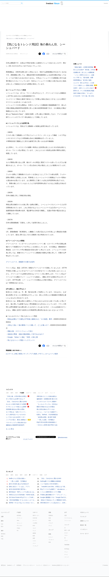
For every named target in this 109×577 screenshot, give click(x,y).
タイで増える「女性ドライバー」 (16, 412)
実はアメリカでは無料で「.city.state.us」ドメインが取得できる (60, 489)
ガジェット (19, 523)
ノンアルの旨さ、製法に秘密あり (16, 420)
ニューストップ (10, 35)
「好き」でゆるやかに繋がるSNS (16, 401)
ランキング (83, 516)
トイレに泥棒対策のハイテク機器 (50, 492)
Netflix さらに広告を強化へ (17, 478)
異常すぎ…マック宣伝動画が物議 (83, 90)
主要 (7, 393)
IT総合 (18, 528)
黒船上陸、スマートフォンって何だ (20, 331)
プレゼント (51, 539)
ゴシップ (40, 393)
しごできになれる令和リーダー (15, 417)
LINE (16, 354)
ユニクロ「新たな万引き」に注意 (83, 83)
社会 (2, 524)
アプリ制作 (33, 354)
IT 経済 (22, 393)
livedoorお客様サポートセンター (60, 565)
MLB (34, 525)
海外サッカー (36, 515)
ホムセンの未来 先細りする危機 (16, 404)
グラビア (51, 523)
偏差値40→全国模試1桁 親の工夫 (47, 399)
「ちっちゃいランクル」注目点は (47, 404)
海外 (16, 393)
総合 (7, 475)
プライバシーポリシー (29, 565)
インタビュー (83, 529)
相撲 (34, 538)
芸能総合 (51, 515)
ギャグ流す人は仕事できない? (15, 399)
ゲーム (66, 554)
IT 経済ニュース (19, 35)
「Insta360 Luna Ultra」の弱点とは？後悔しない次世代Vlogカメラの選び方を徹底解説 (67, 486)
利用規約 (19, 565)
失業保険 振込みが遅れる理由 (15, 409)
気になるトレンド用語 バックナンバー (21, 340)
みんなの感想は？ (58, 53)
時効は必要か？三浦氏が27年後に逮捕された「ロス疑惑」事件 (30, 319)
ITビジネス (19, 525)
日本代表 (35, 518)
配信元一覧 (83, 525)
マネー (66, 535)
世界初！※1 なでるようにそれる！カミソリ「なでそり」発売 (28, 503)
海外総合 (3, 533)
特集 (50, 542)
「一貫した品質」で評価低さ (46, 420)
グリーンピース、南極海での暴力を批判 (20, 262)
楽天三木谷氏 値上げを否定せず (19, 484)
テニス (34, 530)
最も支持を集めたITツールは (45, 409)
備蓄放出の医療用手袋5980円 (15, 425)
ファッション (67, 520)
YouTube (66, 544)
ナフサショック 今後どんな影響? (16, 407)
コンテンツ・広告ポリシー (43, 565)
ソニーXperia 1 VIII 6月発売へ (49, 484)
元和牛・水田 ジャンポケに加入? (83, 88)
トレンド (52, 393)
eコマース (9, 354)
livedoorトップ (11, 565)
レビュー (51, 537)
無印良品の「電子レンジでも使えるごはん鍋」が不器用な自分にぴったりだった (34, 492)
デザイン (41, 354)
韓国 (2, 536)
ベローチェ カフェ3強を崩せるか (16, 422)
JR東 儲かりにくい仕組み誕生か (47, 396)
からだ (66, 532)
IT (29, 475)
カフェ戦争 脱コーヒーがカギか (16, 414)
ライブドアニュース (52, 3)
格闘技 (34, 533)
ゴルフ (34, 528)
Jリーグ (35, 520)
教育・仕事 (67, 530)
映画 (50, 534)
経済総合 (19, 515)
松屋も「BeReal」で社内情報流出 (47, 414)
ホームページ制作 (51, 354)
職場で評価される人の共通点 (46, 407)
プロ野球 (35, 523)
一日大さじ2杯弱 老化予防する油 (47, 425)
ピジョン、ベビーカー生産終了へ (47, 412)
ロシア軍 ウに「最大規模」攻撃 (83, 77)
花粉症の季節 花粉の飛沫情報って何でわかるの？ (26, 334)
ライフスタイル (68, 518)
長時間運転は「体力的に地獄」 (83, 80)
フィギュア (35, 545)
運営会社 (3, 565)
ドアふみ (62, 3)
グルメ (66, 540)
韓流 (50, 520)
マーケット (19, 518)
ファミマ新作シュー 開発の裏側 (83, 85)
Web (18, 520)
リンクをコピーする (47, 54)
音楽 (50, 518)
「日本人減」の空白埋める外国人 (16, 396)
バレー (34, 543)
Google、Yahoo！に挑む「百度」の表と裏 (23, 337)
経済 (26, 475)
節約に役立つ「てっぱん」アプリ (19, 486)
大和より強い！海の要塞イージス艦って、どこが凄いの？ (28, 325)
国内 (12, 393)
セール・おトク (84, 533)
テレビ (50, 525)
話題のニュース (84, 521)
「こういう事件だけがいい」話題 (83, 75)
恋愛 (65, 515)
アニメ (66, 552)
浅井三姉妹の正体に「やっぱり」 (83, 93)
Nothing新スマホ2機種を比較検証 (50, 481)
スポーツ (28, 393)
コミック (66, 557)
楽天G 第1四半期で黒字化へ (17, 489)
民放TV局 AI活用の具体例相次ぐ (47, 422)
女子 (46, 393)
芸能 (34, 393)
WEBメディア (23, 354)
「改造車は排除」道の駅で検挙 (46, 417)
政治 (16, 475)
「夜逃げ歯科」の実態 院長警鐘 (83, 67)
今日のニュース (84, 512)
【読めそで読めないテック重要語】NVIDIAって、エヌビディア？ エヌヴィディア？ (66, 500)
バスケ (34, 540)
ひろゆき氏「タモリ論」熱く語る (83, 96)
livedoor (106, 3)
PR (17, 530)
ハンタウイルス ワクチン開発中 (46, 401)
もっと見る (10, 429)
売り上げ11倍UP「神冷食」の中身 (84, 70)
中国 (2, 538)
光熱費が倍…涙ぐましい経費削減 (83, 72)
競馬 (34, 535)
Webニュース (27, 35)
